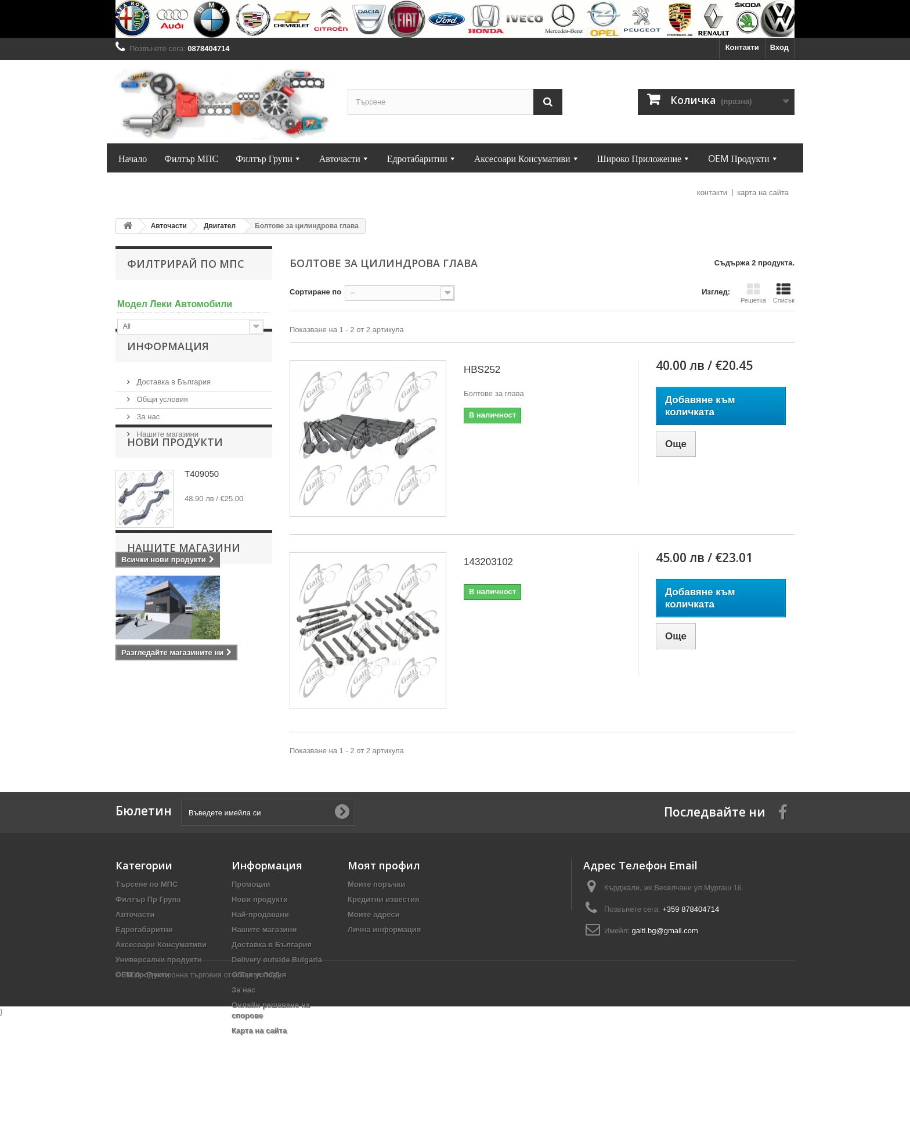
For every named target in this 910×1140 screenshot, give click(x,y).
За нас (147, 437)
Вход (779, 47)
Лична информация (384, 955)
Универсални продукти (158, 985)
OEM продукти (142, 1000)
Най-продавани (260, 940)
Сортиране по (315, 291)
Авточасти (134, 940)
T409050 (202, 530)
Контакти (742, 47)
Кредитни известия (384, 924)
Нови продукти (175, 498)
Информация (168, 371)
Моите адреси (374, 940)
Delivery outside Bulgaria (277, 985)
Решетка (753, 293)
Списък (784, 293)
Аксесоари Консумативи (161, 970)
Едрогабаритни (144, 955)
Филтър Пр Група (148, 924)
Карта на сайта (259, 1056)
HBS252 (482, 369)
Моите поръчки (376, 909)
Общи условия (161, 419)
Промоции (251, 909)
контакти (712, 192)
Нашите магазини (166, 454)
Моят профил (384, 891)
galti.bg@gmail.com (665, 956)
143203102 (488, 561)
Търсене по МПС (146, 909)
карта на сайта (763, 192)
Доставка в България (173, 402)
